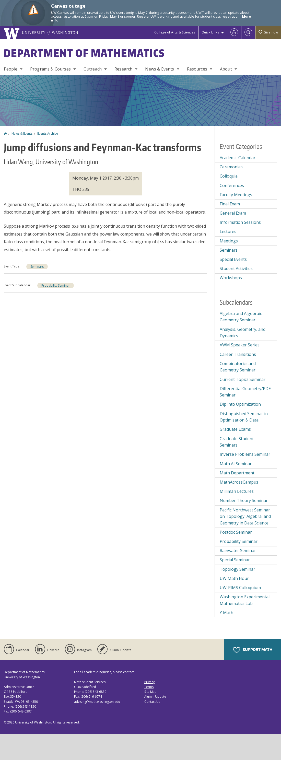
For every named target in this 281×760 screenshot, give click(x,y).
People (10, 69)
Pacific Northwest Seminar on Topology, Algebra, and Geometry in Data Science (245, 516)
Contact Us (152, 701)
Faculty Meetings (236, 194)
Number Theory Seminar (244, 500)
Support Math (252, 650)
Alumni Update (155, 696)
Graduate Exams (235, 429)
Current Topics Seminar (242, 379)
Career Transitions (238, 354)
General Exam (233, 213)
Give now (268, 32)
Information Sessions (240, 222)
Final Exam (230, 204)
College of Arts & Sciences (174, 32)
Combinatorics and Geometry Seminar (238, 367)
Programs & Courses (50, 69)
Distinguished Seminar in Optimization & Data (244, 417)
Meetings (229, 241)
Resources (197, 69)
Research (123, 69)
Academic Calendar (237, 157)
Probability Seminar (55, 285)
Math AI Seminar (236, 463)
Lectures (228, 231)
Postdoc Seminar (236, 532)
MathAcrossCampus (239, 482)
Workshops (231, 277)
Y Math (226, 612)
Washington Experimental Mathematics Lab (245, 600)
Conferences (232, 185)
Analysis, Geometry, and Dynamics (242, 332)
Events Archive (47, 133)
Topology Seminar (237, 569)
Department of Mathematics (84, 53)
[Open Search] (248, 32)
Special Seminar (235, 560)
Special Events (233, 259)
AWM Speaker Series (240, 345)
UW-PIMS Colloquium (240, 587)
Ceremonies (231, 167)
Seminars (37, 266)
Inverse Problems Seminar (245, 454)
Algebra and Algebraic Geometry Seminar (241, 317)
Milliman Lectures (237, 491)
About (226, 69)
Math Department (237, 473)
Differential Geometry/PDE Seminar (245, 392)
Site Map (150, 691)
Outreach (93, 69)
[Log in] (234, 32)
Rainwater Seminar (238, 550)
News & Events (159, 69)
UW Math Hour (234, 578)
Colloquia (229, 176)
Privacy (149, 682)
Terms (149, 687)
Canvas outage (68, 6)
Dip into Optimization (240, 404)
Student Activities (236, 268)
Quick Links (210, 32)
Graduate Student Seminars (237, 442)
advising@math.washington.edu (97, 701)
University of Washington (33, 722)
